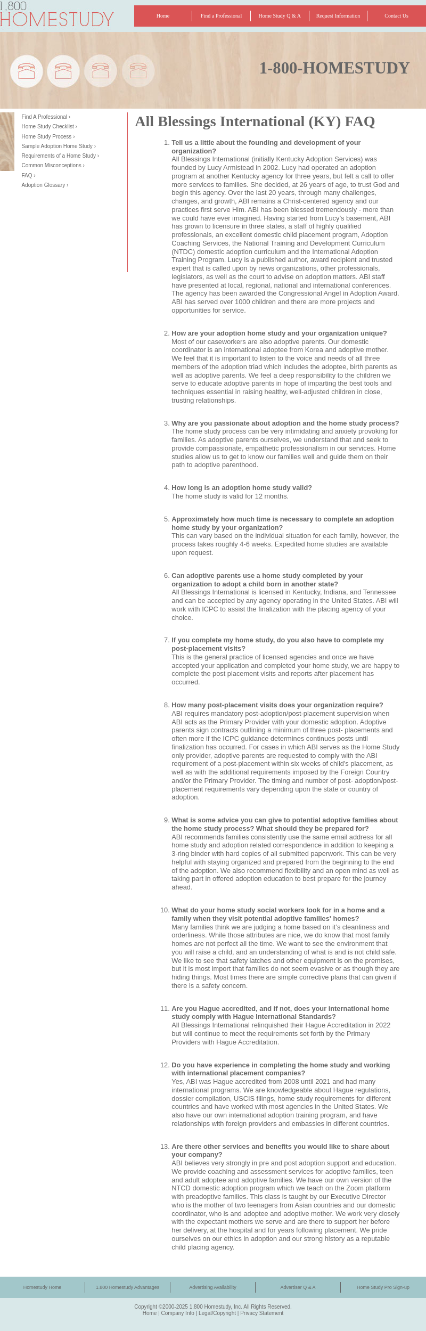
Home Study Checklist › (49, 126)
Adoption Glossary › (44, 185)
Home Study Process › (48, 137)
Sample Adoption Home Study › (58, 146)
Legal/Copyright (217, 1313)
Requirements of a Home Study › (60, 156)
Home (150, 1313)
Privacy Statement (261, 1313)
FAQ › (28, 175)
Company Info (177, 1313)
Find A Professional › (45, 117)
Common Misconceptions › (52, 165)
